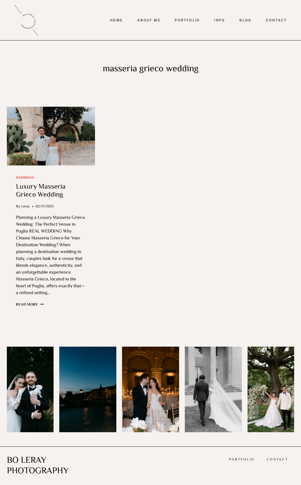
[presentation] (51, 136)
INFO (219, 20)
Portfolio (242, 459)
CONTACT (276, 20)
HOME (116, 20)
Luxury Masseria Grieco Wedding (41, 191)
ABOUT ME (148, 20)
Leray (25, 206)
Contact (277, 459)
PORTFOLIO (187, 20)
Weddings (25, 177)
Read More (30, 305)
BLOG (245, 20)
